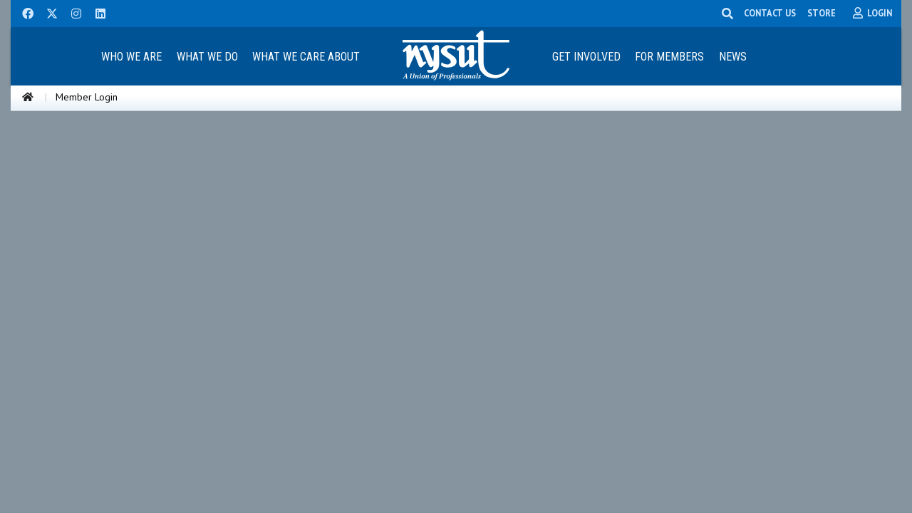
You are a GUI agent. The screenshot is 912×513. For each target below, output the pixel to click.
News (733, 56)
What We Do (207, 56)
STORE (821, 13)
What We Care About (306, 56)
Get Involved (586, 56)
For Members (669, 56)
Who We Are (131, 56)
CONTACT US (770, 13)
